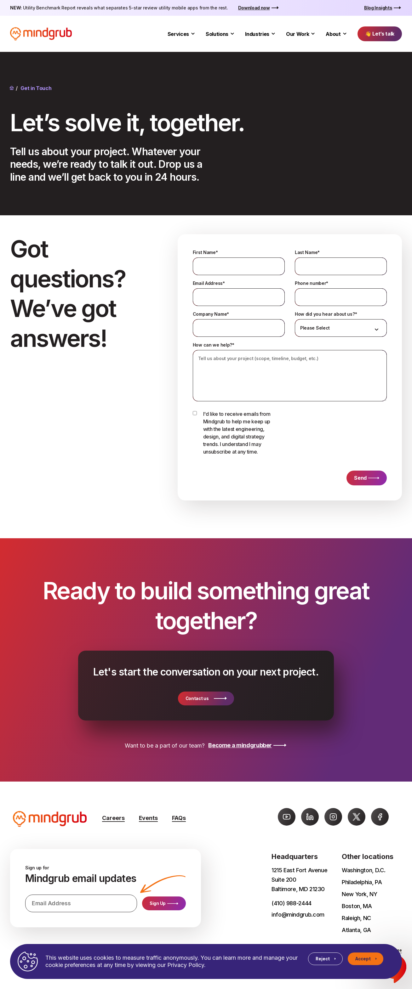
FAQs (179, 818)
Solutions (217, 34)
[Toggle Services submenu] (193, 34)
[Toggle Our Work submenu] (313, 34)
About (333, 34)
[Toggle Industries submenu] (273, 34)
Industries (257, 34)
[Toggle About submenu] (344, 34)
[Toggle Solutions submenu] (232, 34)
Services (178, 34)
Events (148, 818)
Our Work (297, 34)
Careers (113, 818)
